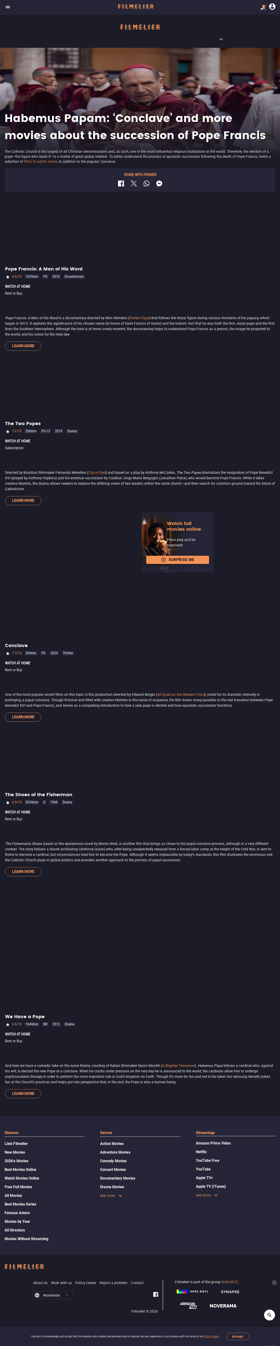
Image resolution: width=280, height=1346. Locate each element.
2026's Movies (16, 1161)
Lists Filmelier (16, 1144)
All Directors (15, 1230)
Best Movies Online (20, 1170)
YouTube (203, 1169)
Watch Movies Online (22, 1178)
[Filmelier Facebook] (155, 1295)
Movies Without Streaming (26, 1239)
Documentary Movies (117, 1178)
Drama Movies (112, 1187)
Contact (137, 1282)
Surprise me (177, 559)
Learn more (23, 346)
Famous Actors (17, 1213)
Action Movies (112, 1144)
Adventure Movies (115, 1152)
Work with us (61, 1282)
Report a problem (113, 1282)
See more (111, 1195)
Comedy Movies (113, 1161)
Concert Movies (113, 1170)
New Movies (15, 1152)
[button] (67, 1295)
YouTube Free (207, 1160)
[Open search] (269, 1315)
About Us (40, 1282)
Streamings (205, 1133)
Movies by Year (17, 1221)
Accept (238, 1336)
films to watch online (40, 161)
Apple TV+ (204, 1178)
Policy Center (211, 1336)
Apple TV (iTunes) (211, 1186)
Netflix (201, 1152)
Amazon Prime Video (213, 1143)
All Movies (13, 1195)
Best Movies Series (20, 1204)
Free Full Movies (18, 1187)
